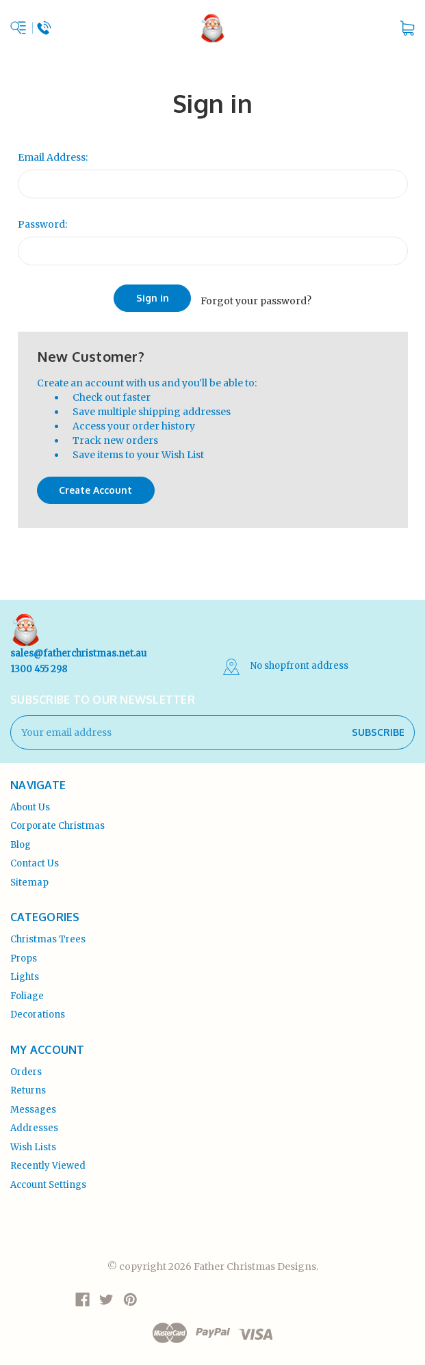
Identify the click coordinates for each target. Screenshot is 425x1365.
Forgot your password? (256, 297)
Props (23, 952)
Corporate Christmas (57, 820)
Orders (26, 1066)
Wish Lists (33, 1141)
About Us (30, 801)
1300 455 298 (38, 663)
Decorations (37, 1009)
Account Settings (48, 1178)
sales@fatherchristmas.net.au (78, 648)
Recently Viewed (48, 1160)
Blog (20, 839)
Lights (24, 971)
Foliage (27, 990)
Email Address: (53, 157)
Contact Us (34, 858)
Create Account (95, 484)
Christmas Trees (48, 934)
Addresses (34, 1122)
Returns (28, 1085)
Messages (33, 1103)
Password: (42, 224)
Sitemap (29, 876)
